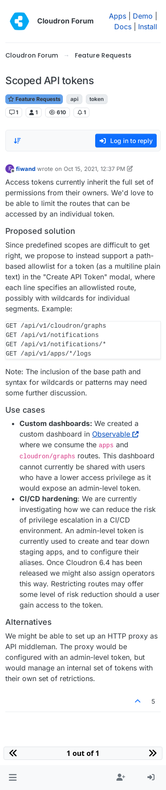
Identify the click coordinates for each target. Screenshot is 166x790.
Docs (122, 26)
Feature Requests (34, 99)
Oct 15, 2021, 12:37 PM (94, 168)
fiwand (25, 168)
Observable (115, 434)
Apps (117, 16)
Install (147, 26)
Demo (143, 16)
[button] (13, 777)
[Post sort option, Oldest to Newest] (17, 141)
